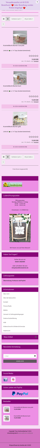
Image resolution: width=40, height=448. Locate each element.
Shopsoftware (13, 445)
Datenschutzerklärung (10, 318)
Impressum (6, 330)
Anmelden (20, 361)
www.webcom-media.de (25, 433)
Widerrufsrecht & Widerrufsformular (14, 326)
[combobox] (16, 19)
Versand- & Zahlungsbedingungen (13, 314)
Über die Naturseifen (9, 298)
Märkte (5, 310)
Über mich (6, 294)
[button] (4, 19)
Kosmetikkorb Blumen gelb (12, 126)
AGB (4, 322)
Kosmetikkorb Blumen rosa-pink (13, 45)
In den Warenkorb (20, 66)
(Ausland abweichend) (24, 50)
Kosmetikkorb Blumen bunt (12, 86)
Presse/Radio (7, 306)
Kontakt (5, 302)
